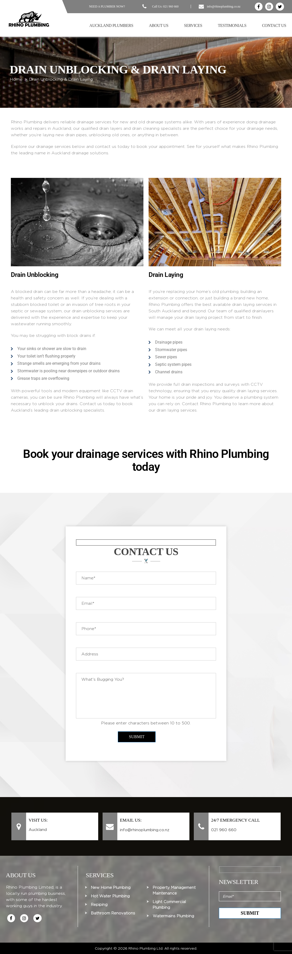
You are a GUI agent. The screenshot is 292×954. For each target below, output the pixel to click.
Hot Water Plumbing (110, 896)
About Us (158, 25)
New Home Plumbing (110, 887)
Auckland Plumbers (111, 25)
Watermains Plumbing (173, 916)
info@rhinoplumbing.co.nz (223, 6)
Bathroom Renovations (113, 913)
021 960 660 (171, 6)
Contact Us (274, 25)
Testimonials (232, 25)
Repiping (99, 905)
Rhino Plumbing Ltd (145, 948)
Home (16, 79)
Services (193, 25)
